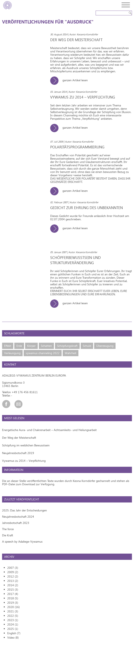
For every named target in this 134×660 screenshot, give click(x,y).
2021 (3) (12, 596)
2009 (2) (12, 557)
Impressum (112, 648)
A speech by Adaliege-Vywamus (22, 526)
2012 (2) (12, 561)
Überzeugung (104, 331)
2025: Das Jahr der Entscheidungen (24, 495)
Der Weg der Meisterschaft (19, 423)
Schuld (87, 331)
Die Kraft (7, 520)
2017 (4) (12, 579)
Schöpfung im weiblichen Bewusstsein (26, 430)
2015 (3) (12, 574)
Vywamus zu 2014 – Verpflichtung (24, 446)
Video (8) (13, 622)
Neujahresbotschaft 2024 (18, 502)
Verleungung (12, 338)
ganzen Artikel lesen (70, 80)
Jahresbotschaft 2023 (15, 508)
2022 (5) (12, 601)
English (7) (13, 618)
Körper (31, 331)
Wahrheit (70, 338)
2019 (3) (12, 588)
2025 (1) (12, 614)
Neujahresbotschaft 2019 (18, 438)
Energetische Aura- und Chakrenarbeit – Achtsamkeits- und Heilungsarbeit (49, 415)
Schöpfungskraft (67, 331)
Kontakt (101, 648)
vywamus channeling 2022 (43, 338)
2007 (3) (12, 553)
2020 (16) (13, 592)
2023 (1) (12, 605)
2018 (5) (12, 583)
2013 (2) (12, 566)
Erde (19, 331)
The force (8, 514)
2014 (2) (12, 570)
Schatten (46, 331)
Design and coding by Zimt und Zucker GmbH (63, 648)
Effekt (7, 331)
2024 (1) (12, 609)
